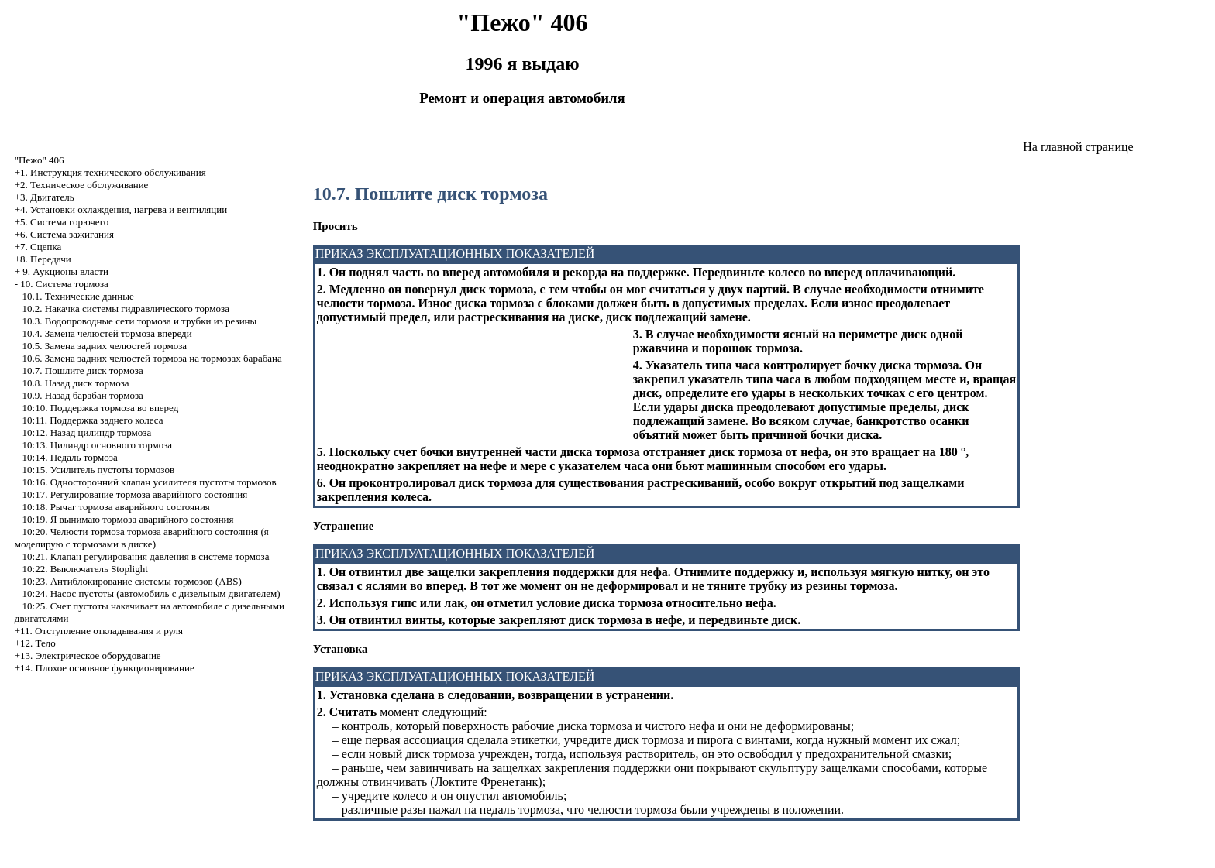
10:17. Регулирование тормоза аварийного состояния (135, 494)
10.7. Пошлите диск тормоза (82, 370)
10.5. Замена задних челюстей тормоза (105, 346)
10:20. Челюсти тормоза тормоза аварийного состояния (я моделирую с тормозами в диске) (142, 538)
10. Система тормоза (64, 284)
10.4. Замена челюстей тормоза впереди (107, 333)
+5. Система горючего (61, 222)
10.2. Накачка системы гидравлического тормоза (125, 308)
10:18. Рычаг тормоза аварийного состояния (116, 507)
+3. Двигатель (44, 197)
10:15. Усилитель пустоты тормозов (98, 469)
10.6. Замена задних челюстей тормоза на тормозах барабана (152, 358)
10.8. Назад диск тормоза (75, 383)
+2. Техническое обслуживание (82, 184)
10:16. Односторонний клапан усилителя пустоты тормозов (149, 482)
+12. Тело (35, 643)
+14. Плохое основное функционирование (104, 668)
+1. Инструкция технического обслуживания (110, 172)
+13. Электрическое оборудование (88, 655)
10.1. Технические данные (78, 296)
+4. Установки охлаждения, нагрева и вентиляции (121, 209)
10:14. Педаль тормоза (70, 457)
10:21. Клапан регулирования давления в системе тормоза (146, 556)
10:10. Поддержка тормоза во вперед (100, 407)
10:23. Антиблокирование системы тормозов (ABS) (132, 581)
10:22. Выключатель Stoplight (85, 569)
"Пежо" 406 (39, 160)
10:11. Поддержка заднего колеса (92, 420)
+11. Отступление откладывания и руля (99, 630)
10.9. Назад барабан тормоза (82, 395)
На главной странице (1078, 146)
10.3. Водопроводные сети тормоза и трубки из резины (139, 321)
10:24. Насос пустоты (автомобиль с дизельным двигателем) (151, 593)
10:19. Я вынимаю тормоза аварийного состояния (128, 519)
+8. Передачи (43, 259)
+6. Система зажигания (64, 234)
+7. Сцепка (38, 246)
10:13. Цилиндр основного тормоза (97, 445)
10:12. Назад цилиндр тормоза (87, 432)
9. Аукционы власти (65, 271)
